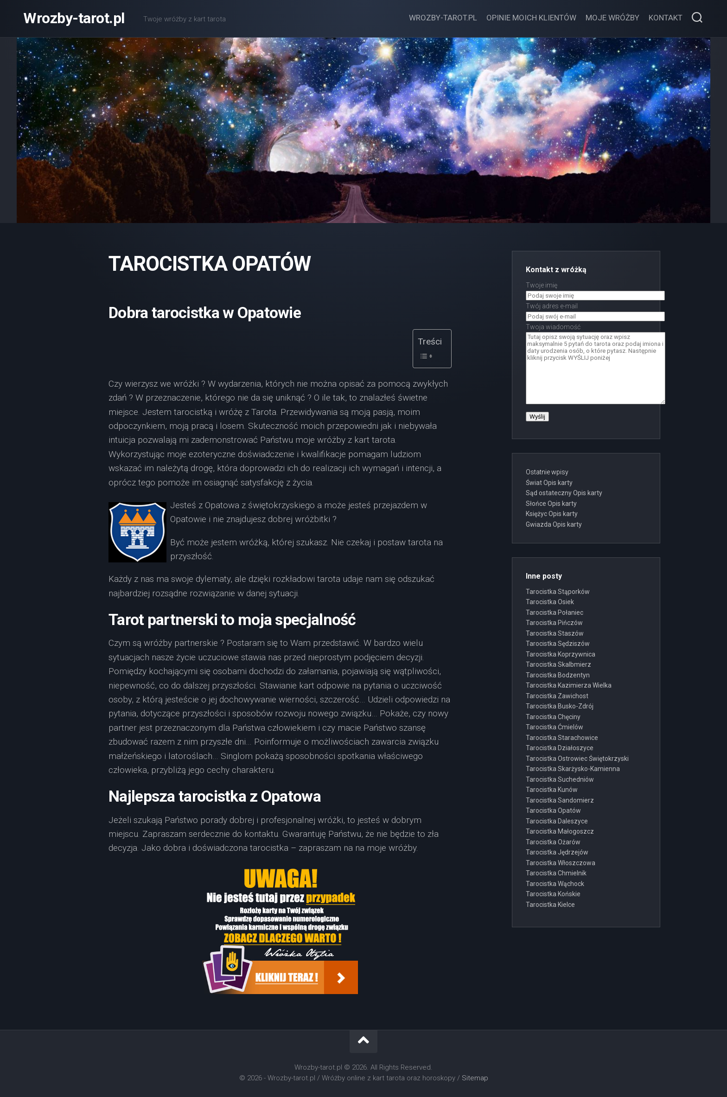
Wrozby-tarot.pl (74, 18)
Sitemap (475, 1078)
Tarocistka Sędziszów (558, 643)
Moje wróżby (612, 17)
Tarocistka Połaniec (554, 612)
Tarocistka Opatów (553, 810)
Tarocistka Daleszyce (557, 821)
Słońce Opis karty (551, 503)
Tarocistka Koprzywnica (560, 654)
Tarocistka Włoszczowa (560, 863)
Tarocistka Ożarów (553, 842)
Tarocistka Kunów (552, 789)
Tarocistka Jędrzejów (557, 852)
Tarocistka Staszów (555, 633)
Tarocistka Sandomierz (560, 800)
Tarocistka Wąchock (555, 883)
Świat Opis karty (549, 482)
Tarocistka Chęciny (553, 717)
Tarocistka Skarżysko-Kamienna (573, 768)
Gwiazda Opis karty (554, 524)
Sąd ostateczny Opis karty (564, 493)
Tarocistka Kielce (550, 904)
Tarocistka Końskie (553, 894)
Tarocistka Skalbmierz (558, 664)
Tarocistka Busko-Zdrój (559, 706)
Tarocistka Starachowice (562, 737)
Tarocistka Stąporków (558, 591)
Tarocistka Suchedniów (560, 779)
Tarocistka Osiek (550, 602)
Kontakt (665, 17)
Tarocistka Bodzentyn (558, 675)
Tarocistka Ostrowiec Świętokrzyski (577, 758)
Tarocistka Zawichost (557, 696)
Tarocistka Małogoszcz (560, 831)
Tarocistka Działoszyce (559, 748)
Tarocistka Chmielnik (556, 873)
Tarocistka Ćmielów (554, 727)
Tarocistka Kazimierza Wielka (569, 685)
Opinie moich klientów (531, 17)
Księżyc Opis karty (552, 513)
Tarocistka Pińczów (554, 622)
